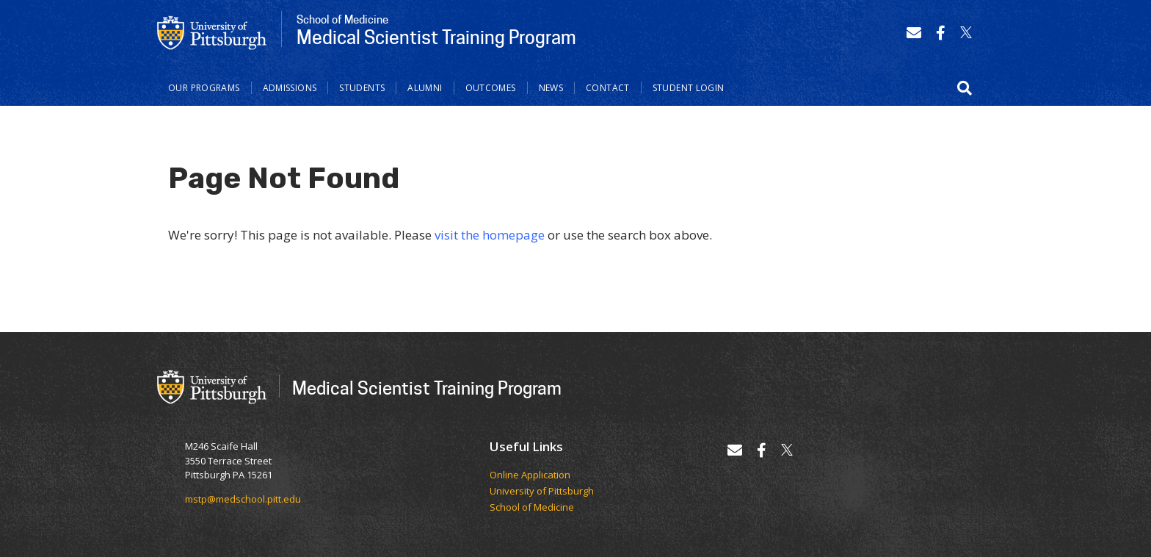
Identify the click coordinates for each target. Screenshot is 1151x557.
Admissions (290, 88)
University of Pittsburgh (542, 491)
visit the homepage (490, 234)
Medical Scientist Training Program (427, 388)
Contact (608, 88)
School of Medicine (532, 508)
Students (362, 88)
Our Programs (204, 88)
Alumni (424, 88)
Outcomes (490, 88)
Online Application (530, 475)
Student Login (689, 88)
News (551, 88)
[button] (964, 88)
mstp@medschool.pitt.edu (243, 499)
